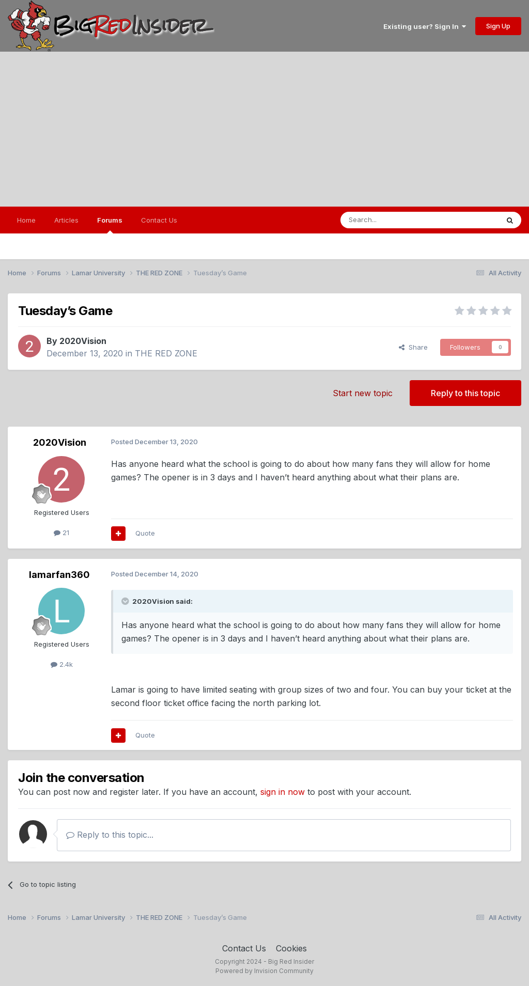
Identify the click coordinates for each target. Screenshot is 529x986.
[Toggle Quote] (126, 601)
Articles (66, 220)
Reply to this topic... (109, 835)
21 (61, 532)
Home (26, 220)
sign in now (282, 792)
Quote (145, 533)
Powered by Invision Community (264, 971)
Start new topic (363, 393)
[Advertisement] (264, 129)
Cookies (291, 948)
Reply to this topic (465, 393)
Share (413, 347)
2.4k (62, 664)
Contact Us (159, 220)
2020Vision (82, 341)
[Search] (393, 220)
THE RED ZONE (166, 353)
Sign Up (498, 26)
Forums (109, 224)
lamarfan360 (59, 574)
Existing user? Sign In (424, 26)
